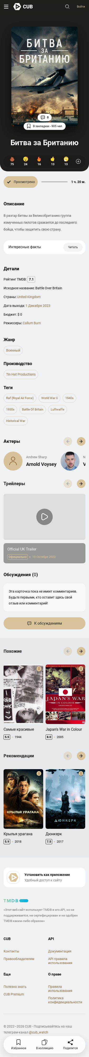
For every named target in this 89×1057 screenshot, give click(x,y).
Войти (81, 6)
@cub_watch (38, 1032)
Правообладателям (19, 959)
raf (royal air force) (20, 398)
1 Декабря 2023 (38, 306)
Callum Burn (32, 323)
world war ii (49, 398)
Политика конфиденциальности (65, 1000)
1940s (69, 398)
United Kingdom (29, 297)
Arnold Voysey (41, 464)
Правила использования (60, 989)
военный (13, 350)
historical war (15, 421)
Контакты (11, 951)
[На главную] (23, 6)
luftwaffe (57, 409)
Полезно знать (15, 987)
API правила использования (60, 961)
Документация (59, 951)
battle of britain (32, 409)
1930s (10, 409)
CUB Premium (14, 994)
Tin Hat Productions (21, 374)
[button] (81, 441)
